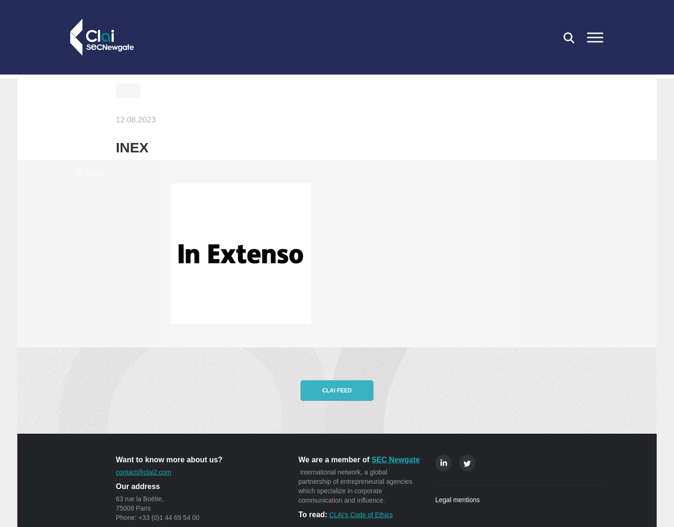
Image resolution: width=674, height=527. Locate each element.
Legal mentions (457, 500)
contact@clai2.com (143, 472)
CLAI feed (337, 390)
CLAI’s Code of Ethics (361, 515)
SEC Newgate (396, 460)
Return (96, 174)
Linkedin (443, 463)
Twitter (467, 463)
